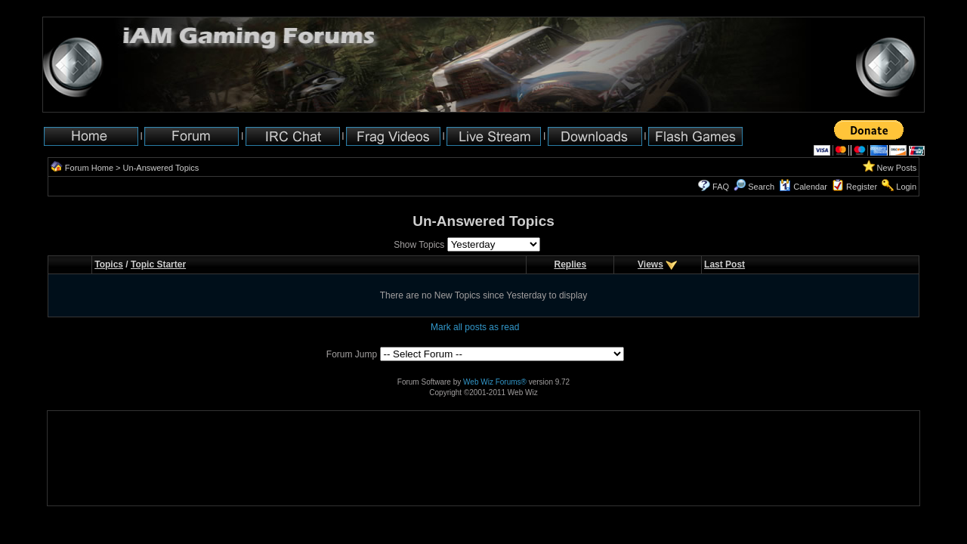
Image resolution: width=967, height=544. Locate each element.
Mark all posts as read (475, 327)
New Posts (897, 167)
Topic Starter (158, 264)
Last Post (724, 264)
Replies (570, 264)
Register (861, 186)
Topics (108, 264)
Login (906, 186)
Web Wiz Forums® (495, 382)
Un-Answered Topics (161, 167)
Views (650, 264)
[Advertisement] (95, 458)
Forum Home (89, 167)
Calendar (803, 186)
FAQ (720, 186)
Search (754, 186)
